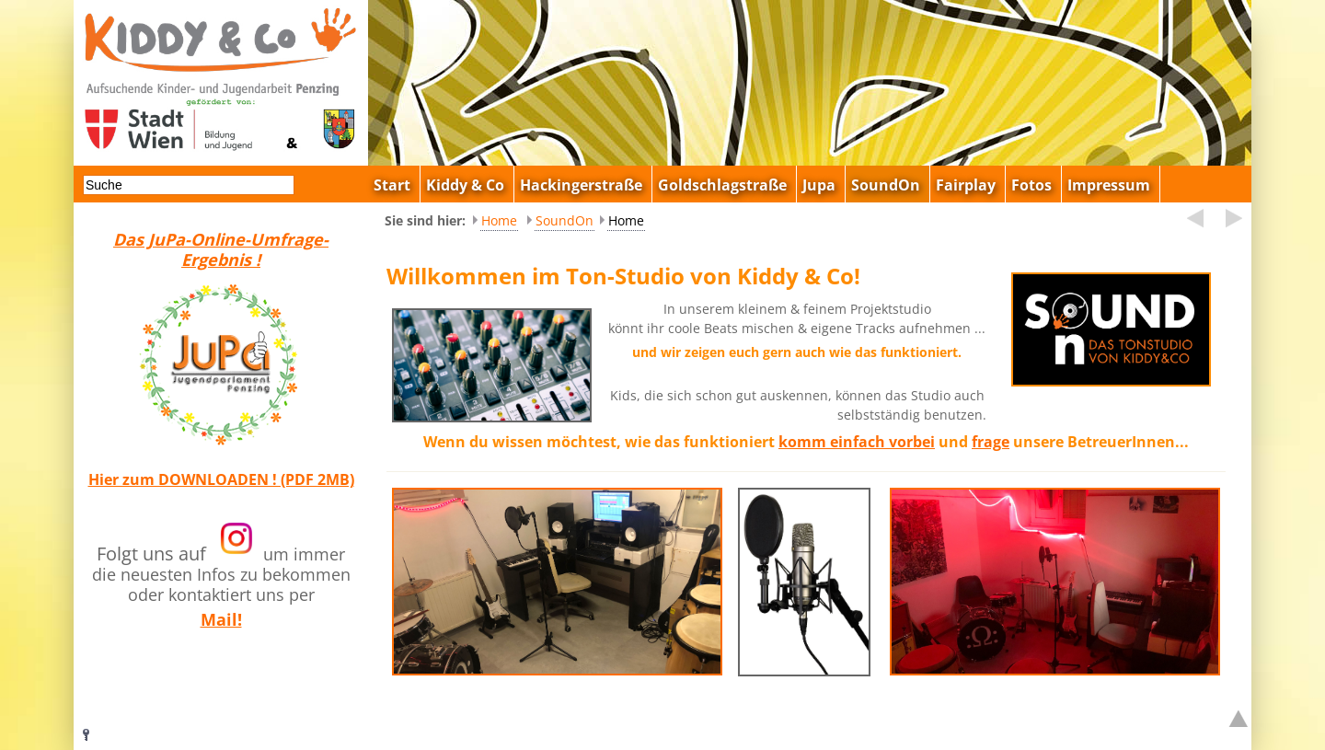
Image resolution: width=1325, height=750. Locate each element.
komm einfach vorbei (856, 442)
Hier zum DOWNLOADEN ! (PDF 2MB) (221, 479)
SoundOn (564, 220)
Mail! (221, 619)
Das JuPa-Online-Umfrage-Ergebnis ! (220, 249)
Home (499, 220)
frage (990, 442)
